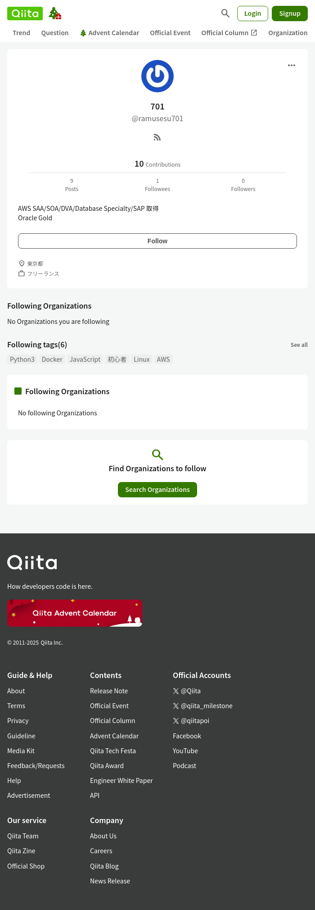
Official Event (170, 32)
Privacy (17, 720)
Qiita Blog (104, 865)
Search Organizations (157, 489)
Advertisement (28, 795)
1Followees (157, 184)
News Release (110, 880)
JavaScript (85, 359)
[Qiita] (25, 13)
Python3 (22, 359)
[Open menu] (292, 65)
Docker (52, 359)
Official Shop (26, 865)
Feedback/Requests (36, 765)
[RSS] (157, 137)
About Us (103, 835)
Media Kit (21, 750)
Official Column (230, 32)
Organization (287, 32)
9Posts (71, 184)
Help (14, 780)
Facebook (187, 735)
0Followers (243, 184)
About (16, 690)
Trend (21, 32)
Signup (290, 13)
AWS (163, 359)
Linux (141, 359)
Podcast (184, 765)
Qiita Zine (21, 850)
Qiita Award (107, 765)
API (94, 795)
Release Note (109, 690)
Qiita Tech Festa (113, 750)
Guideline (21, 735)
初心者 (117, 359)
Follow (157, 241)
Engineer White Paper (121, 780)
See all (299, 344)
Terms (16, 705)
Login (252, 13)
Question (54, 32)
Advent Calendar (110, 32)
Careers (101, 850)
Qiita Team (23, 835)
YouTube (185, 750)
